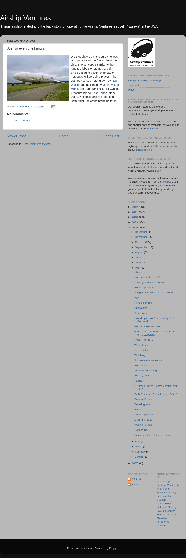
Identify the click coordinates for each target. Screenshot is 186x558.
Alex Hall (137, 479)
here (140, 146)
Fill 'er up (139, 409)
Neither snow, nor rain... (148, 326)
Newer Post (16, 136)
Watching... (140, 355)
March (139, 446)
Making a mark (143, 419)
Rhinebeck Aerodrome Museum (163, 522)
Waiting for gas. (143, 424)
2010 (135, 217)
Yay (136, 297)
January (140, 456)
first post (167, 181)
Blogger (113, 548)
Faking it (139, 380)
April (138, 441)
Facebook (133, 85)
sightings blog (144, 149)
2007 (135, 463)
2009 (135, 222)
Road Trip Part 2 (143, 339)
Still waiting (141, 307)
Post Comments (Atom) (36, 144)
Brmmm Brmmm (143, 399)
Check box (140, 272)
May (138, 267)
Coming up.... (142, 430)
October (140, 242)
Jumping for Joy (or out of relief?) (153, 292)
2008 (135, 227)
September (142, 247)
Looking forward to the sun (149, 282)
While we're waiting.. (146, 370)
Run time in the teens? (147, 277)
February (140, 451)
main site (152, 128)
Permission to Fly (144, 302)
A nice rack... (141, 313)
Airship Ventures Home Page (144, 80)
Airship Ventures (25, 18)
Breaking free (142, 404)
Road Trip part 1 (143, 414)
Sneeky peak (142, 375)
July (137, 257)
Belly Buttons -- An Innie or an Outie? (155, 394)
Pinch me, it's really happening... (153, 435)
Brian (135, 484)
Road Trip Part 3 (143, 287)
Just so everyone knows (148, 360)
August (139, 252)
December (141, 231)
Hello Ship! (140, 365)
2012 (135, 207)
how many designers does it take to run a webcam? (155, 333)
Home (64, 136)
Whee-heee (141, 345)
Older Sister (141, 350)
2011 (135, 212)
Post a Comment (21, 120)
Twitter (132, 89)
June (138, 262)
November (141, 236)
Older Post (110, 136)
